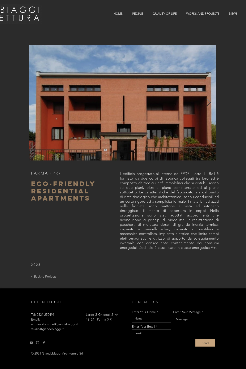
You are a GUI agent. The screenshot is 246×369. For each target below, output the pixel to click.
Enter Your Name (144, 311)
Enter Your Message (187, 311)
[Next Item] (209, 103)
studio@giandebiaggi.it (47, 329)
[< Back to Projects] (43, 276)
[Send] (205, 343)
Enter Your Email (143, 326)
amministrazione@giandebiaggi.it (54, 324)
